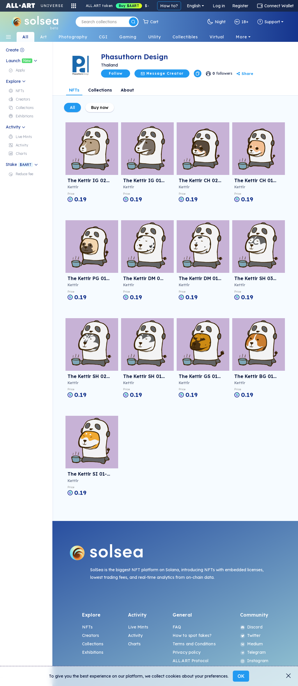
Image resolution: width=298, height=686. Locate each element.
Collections (100, 90)
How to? (169, 5)
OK (240, 676)
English (194, 5)
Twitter (250, 635)
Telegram (253, 652)
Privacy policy (187, 652)
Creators (90, 635)
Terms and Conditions (194, 643)
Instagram (254, 660)
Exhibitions (93, 652)
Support (268, 22)
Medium (251, 643)
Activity (135, 635)
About (127, 90)
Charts (134, 643)
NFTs (74, 90)
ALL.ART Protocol (190, 660)
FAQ (177, 627)
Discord (251, 627)
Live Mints (138, 627)
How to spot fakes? (192, 635)
